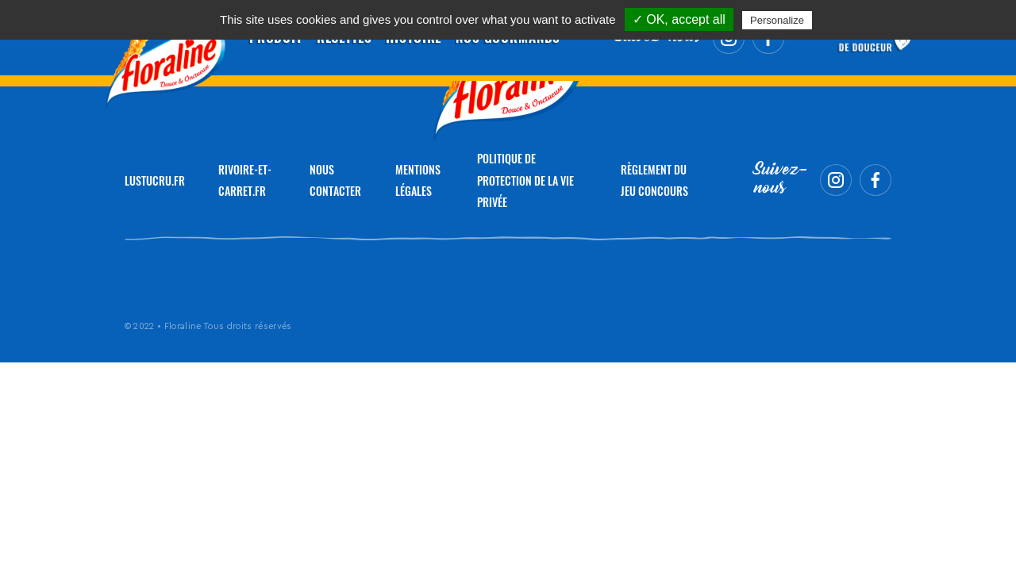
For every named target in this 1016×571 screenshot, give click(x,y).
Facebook (875, 180)
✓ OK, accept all (679, 19)
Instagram (836, 180)
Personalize (777, 20)
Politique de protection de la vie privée (525, 180)
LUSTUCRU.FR (155, 180)
